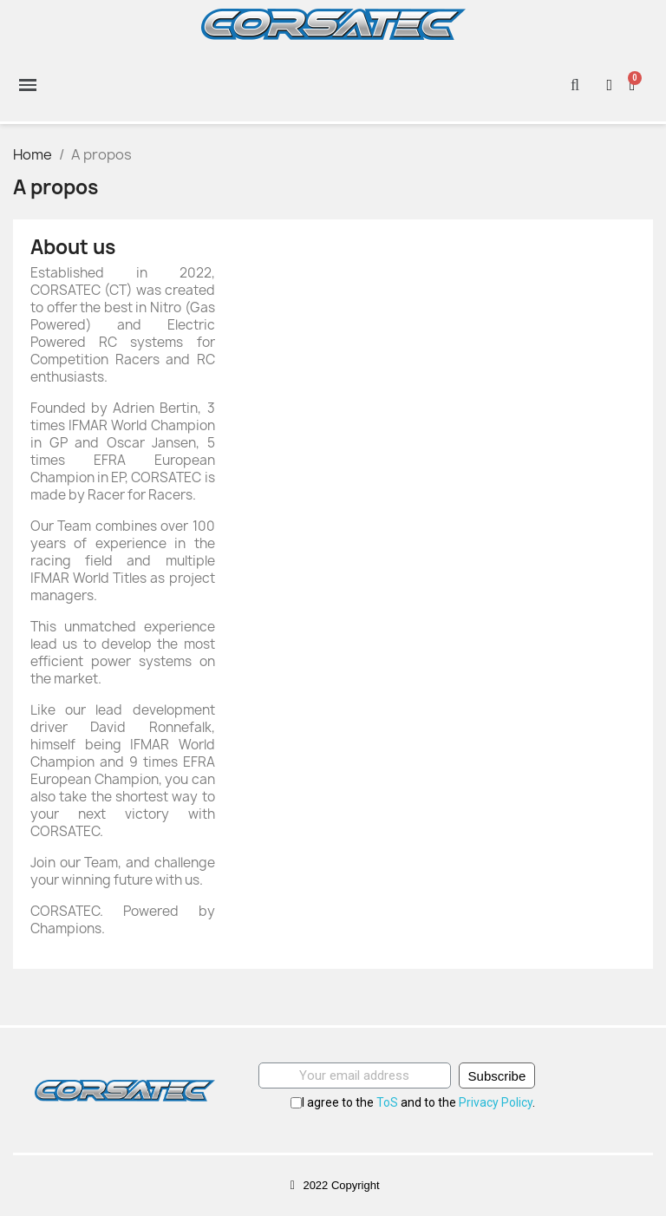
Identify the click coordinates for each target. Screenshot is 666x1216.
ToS (387, 1102)
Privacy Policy (495, 1102)
